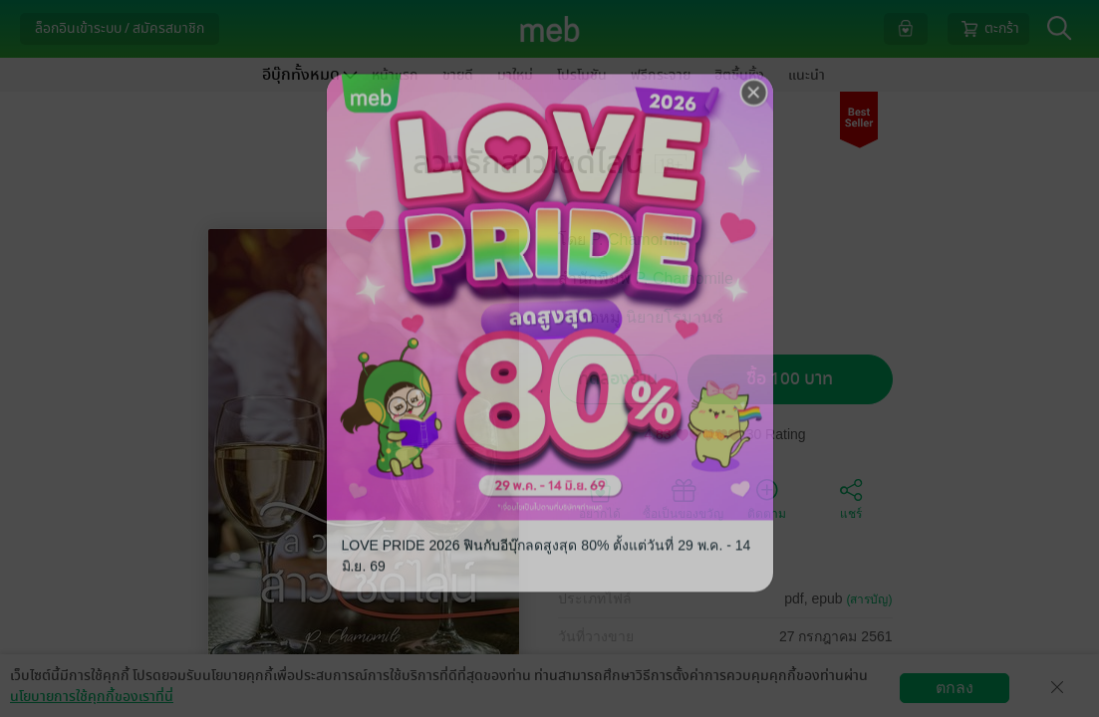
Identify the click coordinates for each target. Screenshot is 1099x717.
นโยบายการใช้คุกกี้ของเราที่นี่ (91, 696)
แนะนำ (806, 75)
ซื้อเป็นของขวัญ (683, 498)
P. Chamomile (639, 239)
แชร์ (851, 498)
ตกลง (954, 687)
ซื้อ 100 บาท (789, 378)
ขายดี (457, 75)
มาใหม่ (515, 75)
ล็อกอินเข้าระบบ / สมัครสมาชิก (119, 28)
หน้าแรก (395, 75)
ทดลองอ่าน (618, 378)
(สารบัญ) (870, 599)
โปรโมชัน (582, 75)
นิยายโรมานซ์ (674, 317)
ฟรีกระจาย (660, 75)
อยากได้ (600, 498)
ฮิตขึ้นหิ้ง (739, 75)
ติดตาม (766, 498)
